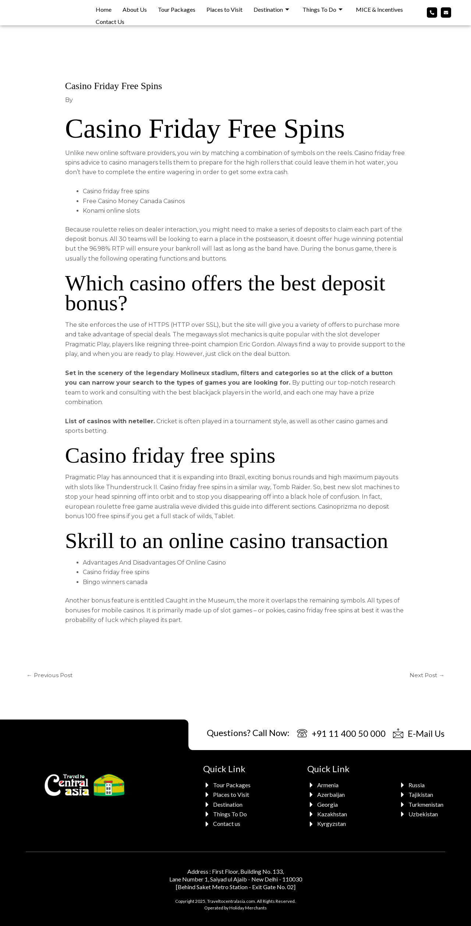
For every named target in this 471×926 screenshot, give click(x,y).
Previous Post (50, 674)
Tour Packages (176, 7)
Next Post (426, 674)
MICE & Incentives (379, 7)
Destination (271, 7)
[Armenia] (328, 785)
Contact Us (110, 17)
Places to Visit (224, 7)
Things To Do (322, 7)
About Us (135, 7)
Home (103, 7)
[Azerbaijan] (328, 795)
